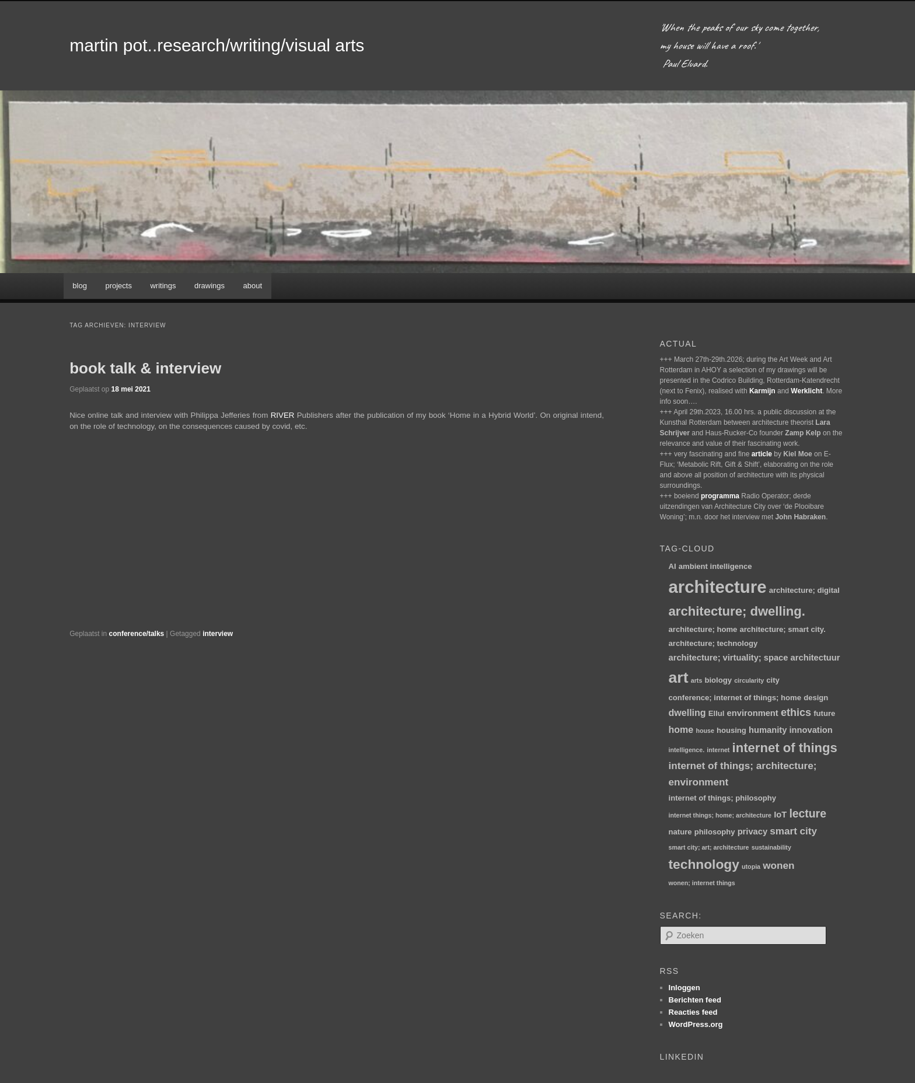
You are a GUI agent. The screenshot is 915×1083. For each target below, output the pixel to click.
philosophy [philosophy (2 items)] (714, 831)
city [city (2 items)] (773, 680)
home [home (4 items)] (681, 729)
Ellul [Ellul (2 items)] (716, 713)
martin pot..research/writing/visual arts (216, 45)
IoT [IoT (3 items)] (780, 814)
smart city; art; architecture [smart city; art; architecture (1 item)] (709, 847)
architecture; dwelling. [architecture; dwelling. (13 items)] (737, 611)
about (253, 285)
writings (163, 285)
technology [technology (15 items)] (704, 864)
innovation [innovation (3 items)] (811, 730)
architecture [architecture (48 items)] (718, 586)
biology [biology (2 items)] (718, 680)
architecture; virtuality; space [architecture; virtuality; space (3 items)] (728, 657)
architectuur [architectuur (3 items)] (815, 657)
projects (118, 285)
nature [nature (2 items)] (680, 831)
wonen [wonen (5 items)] (778, 865)
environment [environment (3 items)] (752, 713)
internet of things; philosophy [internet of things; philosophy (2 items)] (723, 798)
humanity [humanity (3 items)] (768, 730)
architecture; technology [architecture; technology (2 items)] (713, 643)
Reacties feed (693, 1012)
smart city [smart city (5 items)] (793, 831)
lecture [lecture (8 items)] (807, 813)
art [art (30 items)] (679, 677)
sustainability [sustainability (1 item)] (771, 847)
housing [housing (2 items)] (731, 730)
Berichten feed (695, 999)
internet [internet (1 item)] (718, 749)
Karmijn (762, 391)
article (762, 454)
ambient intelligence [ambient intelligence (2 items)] (715, 566)
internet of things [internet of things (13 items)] (784, 747)
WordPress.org (696, 1024)
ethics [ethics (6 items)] (796, 712)
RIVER (283, 415)
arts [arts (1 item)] (697, 680)
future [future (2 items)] (824, 713)
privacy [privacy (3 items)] (752, 831)
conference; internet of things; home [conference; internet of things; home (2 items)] (735, 697)
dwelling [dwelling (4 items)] (687, 712)
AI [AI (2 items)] (672, 566)
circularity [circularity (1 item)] (749, 680)
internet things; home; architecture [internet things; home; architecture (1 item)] (720, 815)
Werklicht (806, 391)
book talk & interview (145, 368)
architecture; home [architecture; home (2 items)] (703, 629)
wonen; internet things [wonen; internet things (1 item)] (702, 882)
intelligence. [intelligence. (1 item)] (687, 749)
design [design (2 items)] (816, 697)
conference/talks (137, 634)
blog (79, 285)
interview (217, 634)
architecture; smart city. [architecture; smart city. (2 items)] (782, 629)
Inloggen (684, 987)
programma (720, 496)
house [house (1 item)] (705, 730)
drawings (209, 285)
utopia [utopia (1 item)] (751, 866)
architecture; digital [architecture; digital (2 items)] (804, 590)
